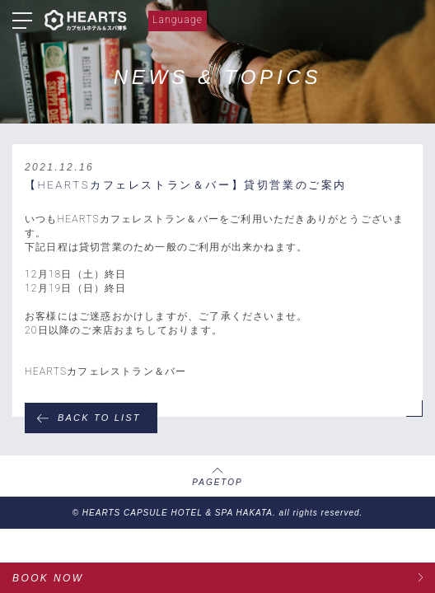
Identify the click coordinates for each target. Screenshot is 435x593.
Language (177, 20)
